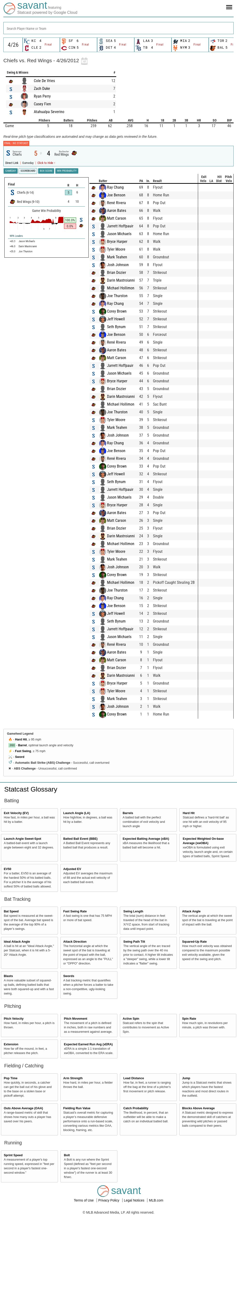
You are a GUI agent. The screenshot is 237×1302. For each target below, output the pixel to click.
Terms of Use (84, 1287)
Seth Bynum (34, 414)
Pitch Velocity (14, 1106)
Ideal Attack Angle (17, 1029)
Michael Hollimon (39, 375)
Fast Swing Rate (75, 998)
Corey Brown (35, 398)
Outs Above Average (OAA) (23, 1195)
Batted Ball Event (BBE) (80, 926)
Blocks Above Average (198, 1195)
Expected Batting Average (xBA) (146, 926)
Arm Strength (73, 1165)
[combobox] (118, 28)
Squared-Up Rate (194, 1029)
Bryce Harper (35, 328)
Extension (11, 1131)
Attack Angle (191, 998)
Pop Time (10, 1165)
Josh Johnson (36, 352)
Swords (68, 1063)
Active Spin (131, 1106)
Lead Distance (133, 1165)
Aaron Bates (34, 297)
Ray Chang (33, 274)
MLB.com (156, 1287)
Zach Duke (42, 88)
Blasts (8, 1063)
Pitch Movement (75, 1106)
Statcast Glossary (30, 876)
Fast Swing (23, 838)
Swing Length (133, 998)
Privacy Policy (109, 1287)
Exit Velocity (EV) (16, 900)
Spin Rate (189, 1106)
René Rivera (34, 290)
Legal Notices (134, 1287)
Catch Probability (136, 1195)
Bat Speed (11, 998)
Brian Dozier (34, 359)
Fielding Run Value (77, 1195)
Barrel (22, 832)
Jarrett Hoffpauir (38, 313)
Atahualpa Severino (49, 111)
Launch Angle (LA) (76, 900)
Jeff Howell (34, 406)
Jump (186, 1165)
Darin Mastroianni (39, 367)
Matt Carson (34, 305)
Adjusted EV (72, 956)
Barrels (128, 900)
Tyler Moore (34, 336)
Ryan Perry (42, 96)
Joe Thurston (35, 383)
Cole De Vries (44, 80)
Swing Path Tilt (134, 1029)
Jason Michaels (37, 321)
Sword (19, 844)
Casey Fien (42, 104)
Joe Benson (34, 282)
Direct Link (12, 163)
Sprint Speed (13, 1242)
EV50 (7, 956)
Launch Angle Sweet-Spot (22, 926)
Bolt (67, 1242)
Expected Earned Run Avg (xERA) (88, 1131)
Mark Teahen (35, 344)
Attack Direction (75, 1029)
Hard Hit (21, 826)
